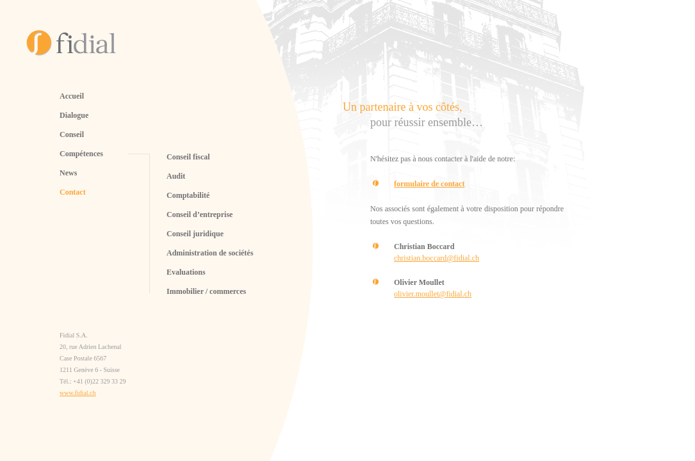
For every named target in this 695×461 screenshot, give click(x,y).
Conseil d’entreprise (200, 214)
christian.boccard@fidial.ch (436, 258)
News (68, 172)
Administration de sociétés (210, 252)
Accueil (72, 96)
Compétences (81, 153)
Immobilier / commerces (206, 291)
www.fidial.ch (78, 392)
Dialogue (74, 115)
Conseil (72, 134)
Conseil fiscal (188, 156)
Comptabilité (188, 195)
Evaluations (186, 272)
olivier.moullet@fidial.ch (432, 293)
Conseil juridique (195, 233)
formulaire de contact (429, 183)
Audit (176, 176)
